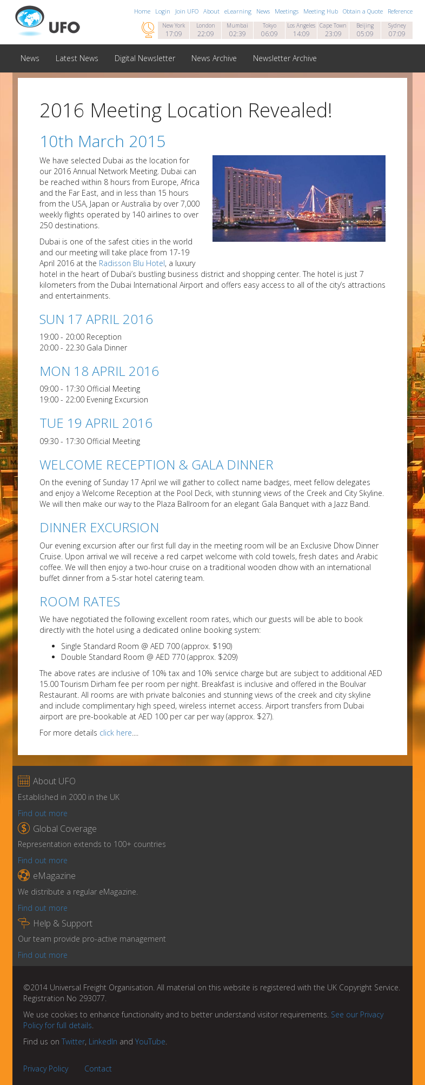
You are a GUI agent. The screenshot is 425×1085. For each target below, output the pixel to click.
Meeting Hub (321, 11)
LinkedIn (103, 1041)
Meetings (287, 11)
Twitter (73, 1041)
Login (163, 11)
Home (143, 11)
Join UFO (187, 11)
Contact (98, 1068)
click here (115, 732)
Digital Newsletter (145, 58)
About (212, 11)
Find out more (43, 813)
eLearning (238, 11)
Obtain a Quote (363, 11)
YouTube (150, 1041)
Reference (400, 11)
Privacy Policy (45, 1068)
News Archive (214, 58)
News (263, 11)
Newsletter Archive (285, 58)
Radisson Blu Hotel (132, 263)
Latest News (77, 58)
